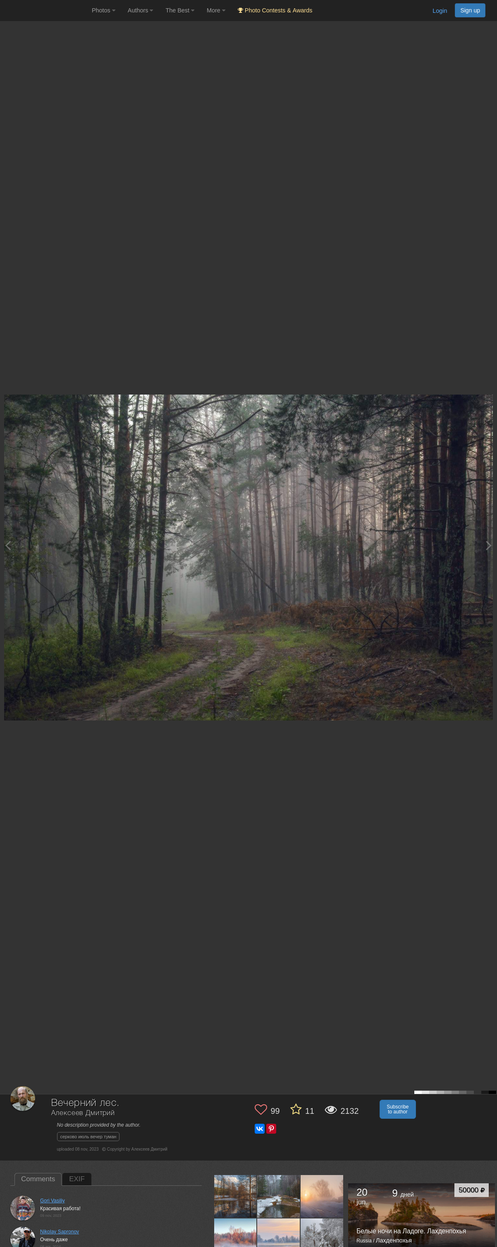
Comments (38, 1179)
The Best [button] (179, 10)
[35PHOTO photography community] (44, 10)
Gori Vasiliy (52, 1201)
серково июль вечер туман (88, 1136)
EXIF (77, 1179)
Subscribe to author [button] (398, 1109)
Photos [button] (103, 10)
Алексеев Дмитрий (83, 1113)
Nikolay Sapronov (59, 1232)
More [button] (216, 10)
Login (439, 11)
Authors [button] (140, 10)
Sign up (470, 10)
